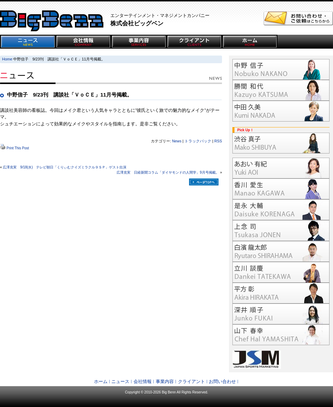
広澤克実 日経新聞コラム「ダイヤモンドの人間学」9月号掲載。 (168, 172)
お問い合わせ (222, 381)
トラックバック (198, 141)
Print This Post (18, 148)
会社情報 (143, 381)
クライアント (191, 381)
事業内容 (165, 381)
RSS (218, 141)
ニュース (120, 381)
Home (7, 59)
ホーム (101, 381)
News (176, 141)
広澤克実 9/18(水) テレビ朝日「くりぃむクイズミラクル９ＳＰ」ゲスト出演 (64, 167)
